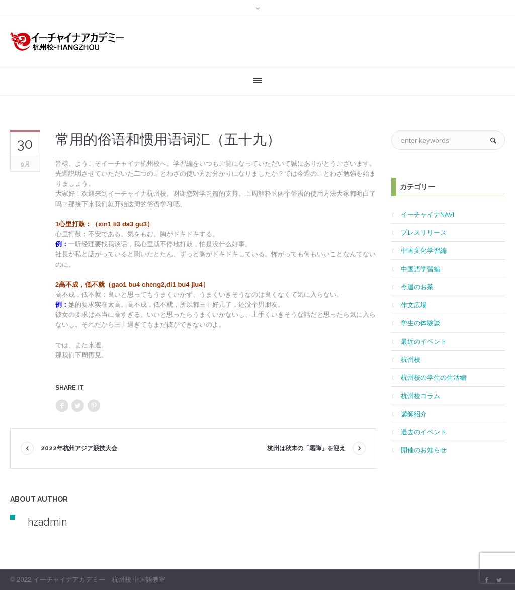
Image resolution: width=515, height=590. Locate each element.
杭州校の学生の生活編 (433, 377)
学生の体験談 (420, 322)
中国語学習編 (420, 268)
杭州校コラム (420, 395)
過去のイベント (424, 431)
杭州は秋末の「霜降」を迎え (306, 448)
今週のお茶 (417, 286)
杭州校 (410, 359)
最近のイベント (424, 341)
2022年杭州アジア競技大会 (79, 448)
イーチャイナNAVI (427, 214)
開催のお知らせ (424, 449)
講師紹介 (414, 413)
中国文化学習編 (424, 250)
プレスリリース (424, 232)
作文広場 (414, 304)
